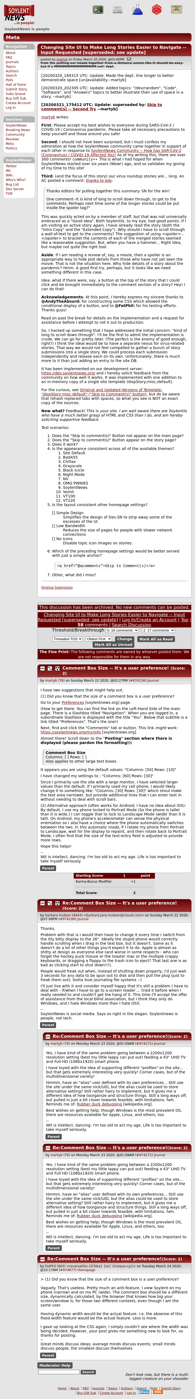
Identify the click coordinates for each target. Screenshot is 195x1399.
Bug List (12, 184)
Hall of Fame (16, 85)
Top (184, 620)
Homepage (86, 1271)
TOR (9, 194)
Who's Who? (16, 180)
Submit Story (16, 89)
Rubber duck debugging (99, 1105)
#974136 (137, 682)
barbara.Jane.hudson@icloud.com (113, 916)
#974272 (144, 1156)
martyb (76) (55, 682)
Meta (13, 37)
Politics (11, 148)
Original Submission (57, 589)
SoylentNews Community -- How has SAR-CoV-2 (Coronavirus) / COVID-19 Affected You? (111, 152)
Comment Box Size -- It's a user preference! (116, 669)
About (10, 53)
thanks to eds (99, 181)
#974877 (67, 1271)
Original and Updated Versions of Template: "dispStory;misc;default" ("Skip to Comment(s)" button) (101, 392)
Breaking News (18, 130)
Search (11, 75)
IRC (8, 171)
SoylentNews (19, 15)
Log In (11, 108)
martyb (62, 59)
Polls (9, 80)
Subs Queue (15, 94)
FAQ (9, 57)
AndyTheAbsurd (62, 302)
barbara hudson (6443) (64, 916)
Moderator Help (54, 1366)
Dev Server (15, 189)
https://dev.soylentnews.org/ (68, 373)
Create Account (18, 103)
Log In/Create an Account (149, 620)
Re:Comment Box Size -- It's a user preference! (120, 904)
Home (62, 1389)
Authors (12, 71)
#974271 (144, 1045)
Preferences (73, 703)
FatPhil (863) (55, 1267)
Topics (11, 67)
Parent (48, 869)
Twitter (11, 166)
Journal (153, 682)
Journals (12, 62)
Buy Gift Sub (16, 98)
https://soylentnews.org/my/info (71, 733)
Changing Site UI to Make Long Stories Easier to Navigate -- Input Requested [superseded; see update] (113, 50)
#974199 (67, 920)
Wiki (9, 175)
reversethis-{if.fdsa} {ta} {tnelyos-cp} (101, 1267)
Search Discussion (131, 626)
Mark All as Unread (113, 646)
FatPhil (126, 306)
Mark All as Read (156, 640)
